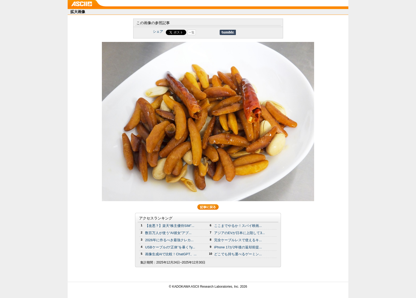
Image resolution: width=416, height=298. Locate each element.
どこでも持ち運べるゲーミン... (238, 254)
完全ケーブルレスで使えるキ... (238, 240)
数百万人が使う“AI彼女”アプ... (168, 233)
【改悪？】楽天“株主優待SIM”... (169, 226)
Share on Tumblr (228, 32)
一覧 (191, 32)
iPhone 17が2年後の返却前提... (238, 247)
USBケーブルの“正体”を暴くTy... (170, 247)
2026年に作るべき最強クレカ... (169, 240)
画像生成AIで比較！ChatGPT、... (171, 254)
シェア (158, 31)
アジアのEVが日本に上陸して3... (239, 233)
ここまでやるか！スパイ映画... (238, 226)
